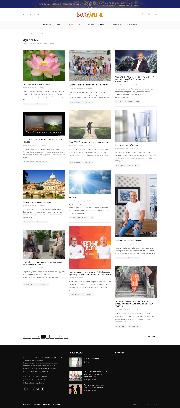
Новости (91, 25)
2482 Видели (30, 284)
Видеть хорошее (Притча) (126, 145)
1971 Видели (30, 162)
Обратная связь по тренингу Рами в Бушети (88, 85)
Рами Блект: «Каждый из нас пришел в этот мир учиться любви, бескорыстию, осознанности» (134, 79)
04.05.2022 (135, 85)
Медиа (103, 25)
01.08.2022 (89, 88)
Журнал (59, 25)
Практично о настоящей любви (129, 240)
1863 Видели (122, 101)
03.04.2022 (135, 148)
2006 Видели (122, 326)
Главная (47, 25)
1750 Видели (76, 217)
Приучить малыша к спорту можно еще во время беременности (96, 374)
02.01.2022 (43, 145)
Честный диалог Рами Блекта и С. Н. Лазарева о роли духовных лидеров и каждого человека (90, 273)
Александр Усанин (29, 268)
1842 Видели (122, 165)
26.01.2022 (89, 145)
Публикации (75, 25)
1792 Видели (76, 294)
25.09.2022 (43, 87)
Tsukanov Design (151, 404)
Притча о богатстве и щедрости (37, 84)
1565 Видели (122, 258)
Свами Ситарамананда (122, 309)
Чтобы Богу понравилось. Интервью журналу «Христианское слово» (43, 263)
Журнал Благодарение (30, 87)
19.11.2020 (88, 201)
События (117, 25)
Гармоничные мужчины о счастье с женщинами (94, 386)
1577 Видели (76, 102)
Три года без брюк (92, 358)
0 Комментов (43, 104)
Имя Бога (73, 197)
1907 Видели (30, 222)
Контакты (132, 25)
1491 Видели (30, 104)
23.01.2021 (43, 205)
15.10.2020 (135, 244)
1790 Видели (76, 162)
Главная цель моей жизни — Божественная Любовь (42, 140)
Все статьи (35, 34)
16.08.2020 (40, 268)
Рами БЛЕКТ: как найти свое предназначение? (90, 142)
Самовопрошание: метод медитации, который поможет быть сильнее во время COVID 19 (134, 303)
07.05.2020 (135, 309)
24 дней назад (91, 362)
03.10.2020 (89, 277)
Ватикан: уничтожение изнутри (37, 202)
